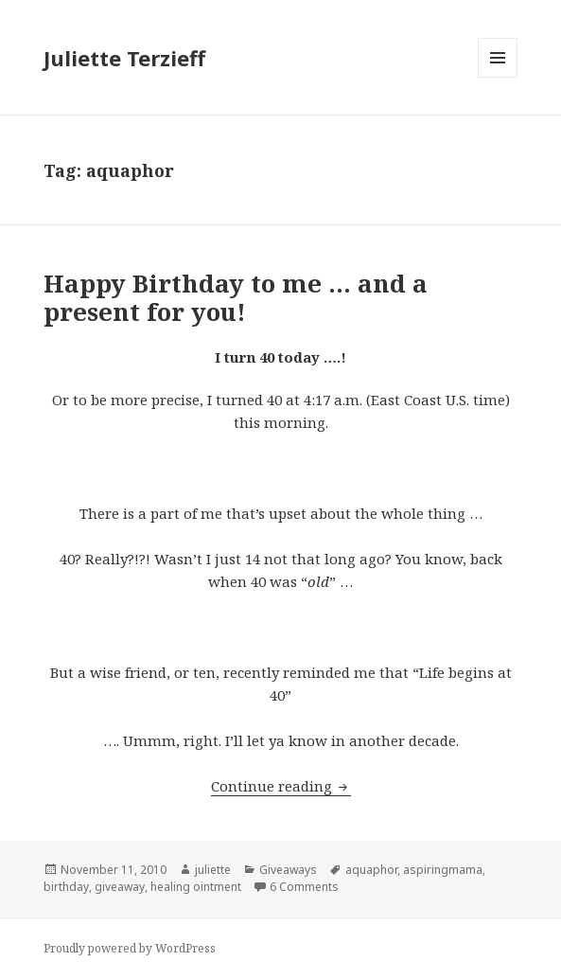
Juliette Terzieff (124, 58)
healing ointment (195, 887)
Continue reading (281, 785)
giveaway (120, 887)
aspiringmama (442, 870)
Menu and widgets (498, 77)
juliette (213, 870)
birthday (66, 887)
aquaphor (371, 870)
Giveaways (288, 870)
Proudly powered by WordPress (130, 948)
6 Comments (304, 887)
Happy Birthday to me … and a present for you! (236, 297)
